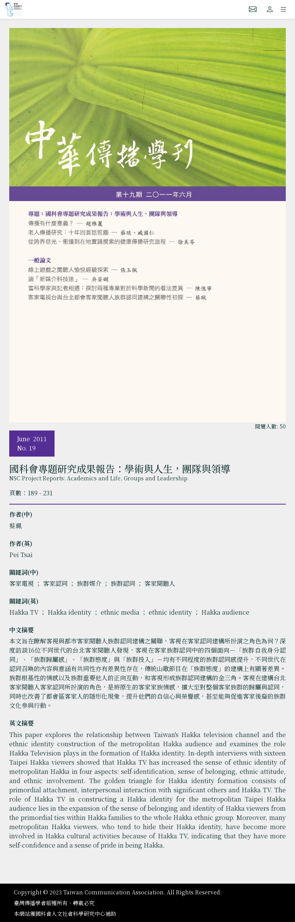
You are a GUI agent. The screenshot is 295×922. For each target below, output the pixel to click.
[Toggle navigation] (283, 9)
